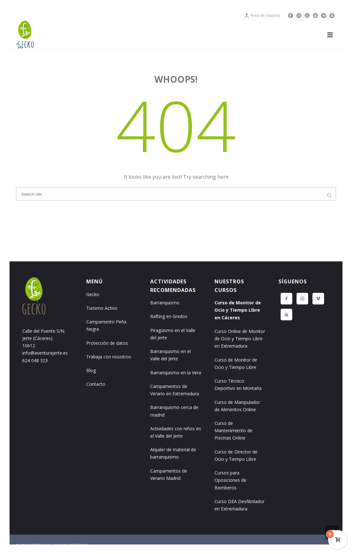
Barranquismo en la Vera (175, 373)
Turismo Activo (101, 308)
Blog (91, 370)
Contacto (95, 384)
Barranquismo (165, 303)
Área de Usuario (262, 15)
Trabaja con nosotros (108, 357)
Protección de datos (107, 343)
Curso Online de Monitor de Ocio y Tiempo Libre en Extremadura (240, 338)
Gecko (92, 294)
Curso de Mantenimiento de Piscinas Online (233, 430)
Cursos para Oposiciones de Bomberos (230, 480)
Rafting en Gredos (168, 316)
